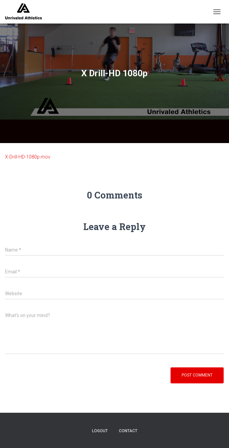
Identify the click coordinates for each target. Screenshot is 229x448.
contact (128, 431)
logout (100, 431)
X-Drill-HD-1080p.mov (27, 157)
